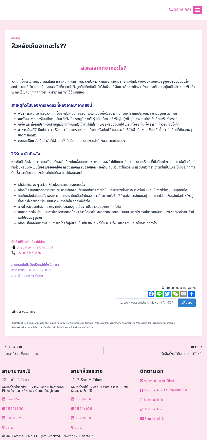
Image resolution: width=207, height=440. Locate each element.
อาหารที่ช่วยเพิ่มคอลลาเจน (52, 350)
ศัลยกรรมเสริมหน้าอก (42, 327)
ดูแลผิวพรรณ (63, 323)
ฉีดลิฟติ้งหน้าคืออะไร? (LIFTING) (154, 350)
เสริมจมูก (77, 327)
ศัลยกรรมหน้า (169, 323)
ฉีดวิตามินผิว (50, 323)
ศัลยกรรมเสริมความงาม (22, 327)
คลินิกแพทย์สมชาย (35, 323)
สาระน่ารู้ (15, 38)
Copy (187, 302)
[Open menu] (197, 10)
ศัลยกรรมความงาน (113, 323)
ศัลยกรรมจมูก (128, 323)
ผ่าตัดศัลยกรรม (77, 323)
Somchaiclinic (19, 323)
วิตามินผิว (89, 323)
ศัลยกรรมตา (141, 323)
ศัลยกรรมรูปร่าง (155, 323)
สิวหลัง (60, 327)
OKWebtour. (85, 436)
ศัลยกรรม (99, 323)
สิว (54, 327)
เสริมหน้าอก (87, 327)
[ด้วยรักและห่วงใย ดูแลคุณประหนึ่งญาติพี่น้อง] (14, 10)
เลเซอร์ (68, 327)
